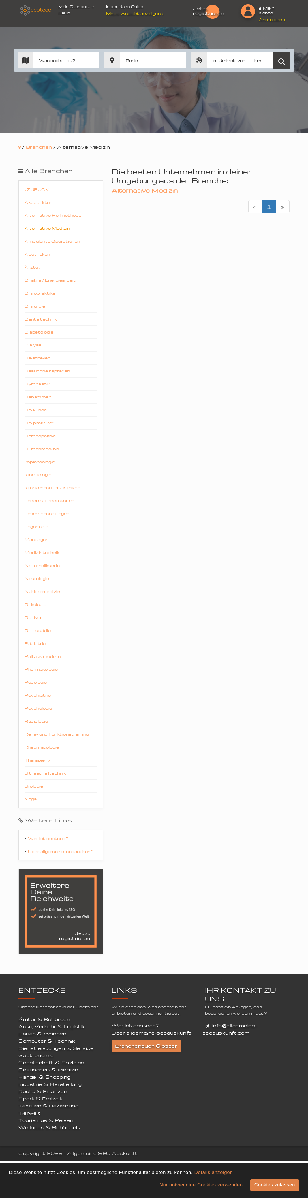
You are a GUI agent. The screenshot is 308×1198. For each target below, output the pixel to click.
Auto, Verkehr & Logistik (51, 1026)
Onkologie (35, 604)
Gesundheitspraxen (47, 370)
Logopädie (36, 526)
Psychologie (38, 708)
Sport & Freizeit (40, 1098)
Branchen (39, 147)
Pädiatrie (35, 643)
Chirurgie (35, 306)
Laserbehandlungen (47, 513)
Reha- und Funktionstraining (57, 734)
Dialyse (33, 344)
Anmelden (272, 19)
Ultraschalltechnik (45, 773)
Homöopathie (40, 435)
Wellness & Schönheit (49, 1127)
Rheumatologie (42, 747)
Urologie (34, 785)
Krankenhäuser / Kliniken (52, 487)
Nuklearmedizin (42, 591)
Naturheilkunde (42, 565)
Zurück (37, 189)
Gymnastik (37, 383)
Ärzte (33, 267)
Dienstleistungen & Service (55, 1048)
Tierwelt (29, 1113)
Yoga (31, 798)
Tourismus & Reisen (45, 1120)
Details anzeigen (213, 1172)
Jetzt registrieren (208, 11)
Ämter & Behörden (44, 1019)
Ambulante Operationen (52, 241)
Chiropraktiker (41, 293)
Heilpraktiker (39, 422)
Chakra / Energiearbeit (50, 280)
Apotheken (37, 254)
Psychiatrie (38, 695)
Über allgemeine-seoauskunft (61, 851)
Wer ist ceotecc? (48, 838)
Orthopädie (38, 630)
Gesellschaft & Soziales (51, 1062)
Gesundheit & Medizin (48, 1070)
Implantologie (40, 461)
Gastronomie (36, 1055)
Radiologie (36, 721)
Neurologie (37, 578)
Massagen (36, 539)
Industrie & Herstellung (50, 1084)
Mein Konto (266, 10)
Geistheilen (37, 357)
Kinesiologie (38, 474)
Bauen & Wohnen (42, 1034)
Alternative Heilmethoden (54, 215)
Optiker (33, 617)
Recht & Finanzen (42, 1091)
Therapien (37, 760)
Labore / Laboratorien (49, 500)
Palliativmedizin (43, 656)
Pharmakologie (41, 669)
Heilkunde (36, 409)
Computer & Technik (46, 1041)
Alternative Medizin (47, 228)
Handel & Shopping (44, 1077)
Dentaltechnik (41, 319)
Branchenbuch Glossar (146, 1046)
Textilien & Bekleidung (48, 1106)
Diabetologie (39, 331)
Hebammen (38, 396)
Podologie (36, 682)
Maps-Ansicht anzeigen (135, 13)
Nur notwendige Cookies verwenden (201, 1185)
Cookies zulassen (274, 1185)
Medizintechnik (42, 552)
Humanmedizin (42, 448)
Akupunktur (38, 202)
